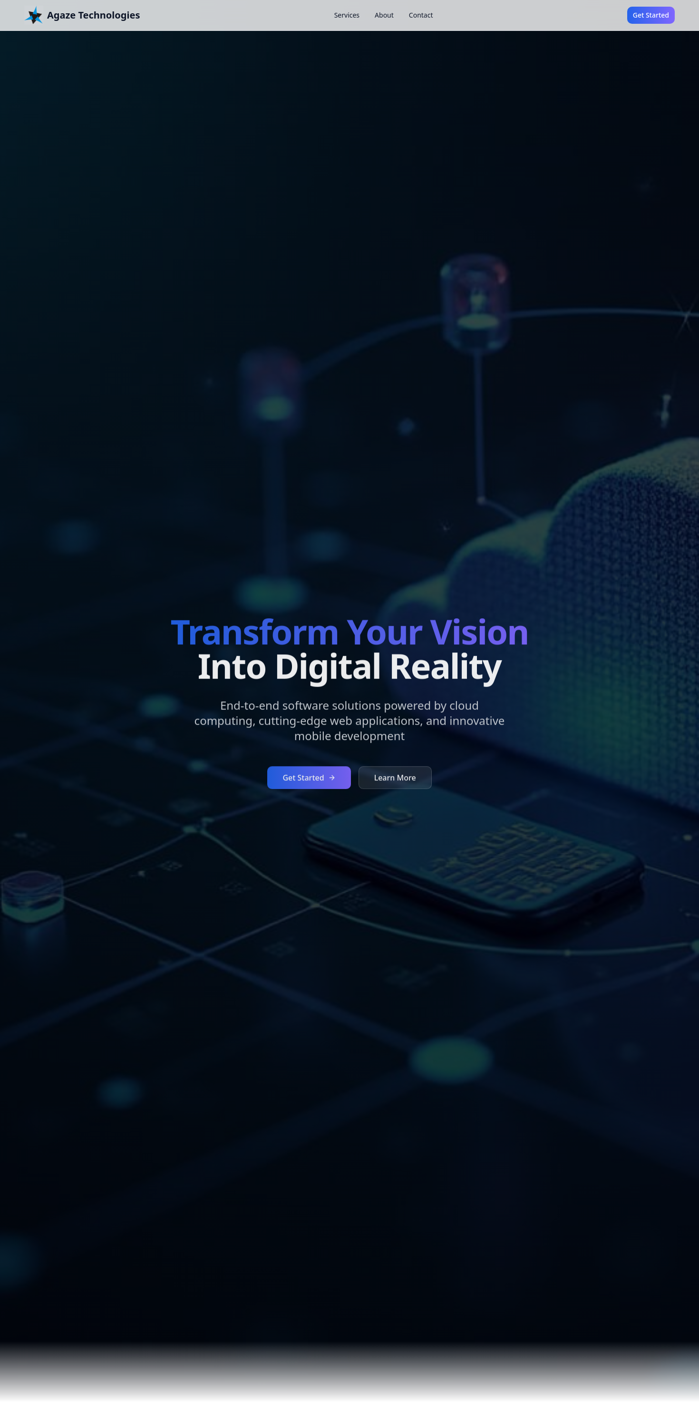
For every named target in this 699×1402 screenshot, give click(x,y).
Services (346, 14)
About (384, 14)
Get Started (651, 14)
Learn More (395, 778)
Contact (421, 14)
